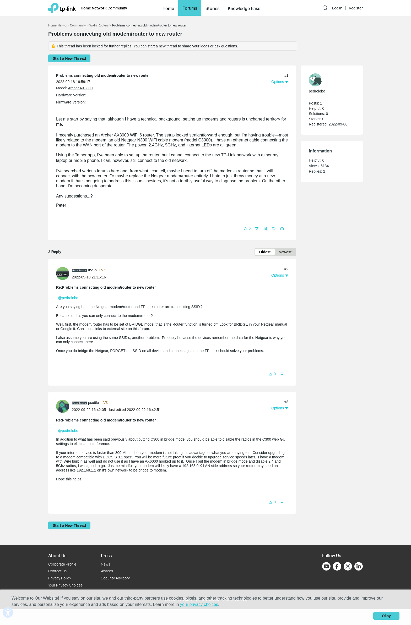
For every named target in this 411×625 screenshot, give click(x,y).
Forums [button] (189, 8)
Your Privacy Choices (65, 585)
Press (106, 555)
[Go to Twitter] (348, 567)
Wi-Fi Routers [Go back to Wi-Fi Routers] (99, 25)
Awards (107, 571)
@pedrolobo (68, 298)
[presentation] (62, 273)
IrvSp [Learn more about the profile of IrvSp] (92, 270)
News (105, 564)
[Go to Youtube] (326, 566)
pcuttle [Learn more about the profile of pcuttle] (93, 403)
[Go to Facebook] (337, 566)
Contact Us (57, 571)
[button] (168, 8)
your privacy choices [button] (199, 604)
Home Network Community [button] (104, 8)
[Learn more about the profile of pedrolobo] (329, 79)
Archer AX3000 (80, 88)
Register (356, 8)
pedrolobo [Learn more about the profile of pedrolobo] (317, 91)
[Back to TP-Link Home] (62, 8)
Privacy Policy (59, 578)
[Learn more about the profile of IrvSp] (64, 273)
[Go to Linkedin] (358, 566)
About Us (57, 555)
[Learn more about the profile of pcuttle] (64, 406)
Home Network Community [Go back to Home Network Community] (67, 25)
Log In (337, 8)
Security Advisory (115, 578)
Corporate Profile (62, 564)
